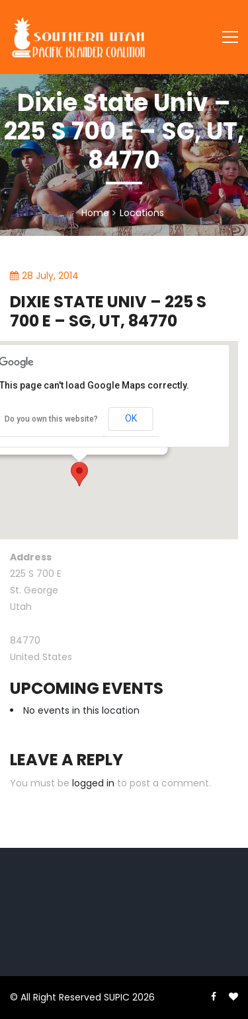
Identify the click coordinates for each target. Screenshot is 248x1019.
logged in (93, 783)
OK (131, 418)
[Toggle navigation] (230, 37)
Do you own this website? (51, 419)
